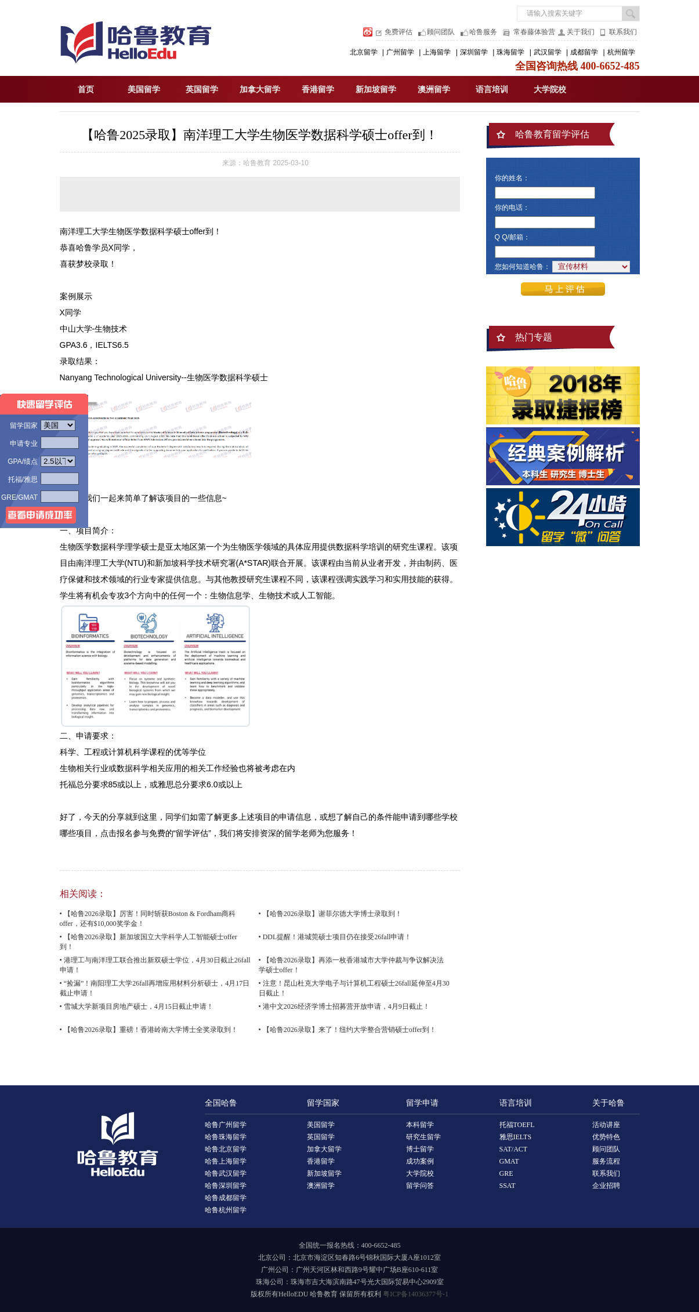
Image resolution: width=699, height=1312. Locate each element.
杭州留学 (621, 52)
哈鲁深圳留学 (226, 1186)
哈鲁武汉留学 (226, 1173)
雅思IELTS (515, 1137)
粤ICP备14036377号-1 (415, 1294)
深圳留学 (474, 52)
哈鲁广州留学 (226, 1125)
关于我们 (581, 32)
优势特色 (606, 1137)
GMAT (509, 1161)
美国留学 (144, 89)
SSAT (507, 1186)
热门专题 (533, 337)
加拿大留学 (260, 89)
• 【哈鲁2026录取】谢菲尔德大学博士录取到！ (330, 914)
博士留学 (420, 1149)
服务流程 (606, 1161)
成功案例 (420, 1161)
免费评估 (398, 32)
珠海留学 (510, 52)
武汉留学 (548, 52)
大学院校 (550, 89)
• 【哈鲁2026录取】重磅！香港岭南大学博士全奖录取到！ (149, 1030)
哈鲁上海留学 (226, 1161)
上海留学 (437, 52)
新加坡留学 (376, 89)
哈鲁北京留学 (226, 1149)
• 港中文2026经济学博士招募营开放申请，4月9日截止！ (344, 1006)
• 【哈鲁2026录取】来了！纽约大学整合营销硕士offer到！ (347, 1030)
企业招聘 (606, 1186)
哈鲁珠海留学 (226, 1137)
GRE (506, 1173)
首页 (86, 89)
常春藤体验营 (534, 32)
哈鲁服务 (483, 32)
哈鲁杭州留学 (226, 1210)
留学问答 (420, 1186)
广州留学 (400, 52)
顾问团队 (441, 32)
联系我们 (623, 32)
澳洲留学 (434, 89)
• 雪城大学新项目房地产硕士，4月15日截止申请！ (136, 1006)
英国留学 (202, 89)
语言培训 (492, 89)
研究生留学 (423, 1137)
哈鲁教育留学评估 (552, 134)
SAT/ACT (513, 1149)
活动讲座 (606, 1125)
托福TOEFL (517, 1125)
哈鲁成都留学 (226, 1198)
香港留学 (318, 89)
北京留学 (364, 52)
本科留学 (420, 1125)
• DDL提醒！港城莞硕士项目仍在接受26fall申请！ (335, 937)
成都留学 (584, 52)
